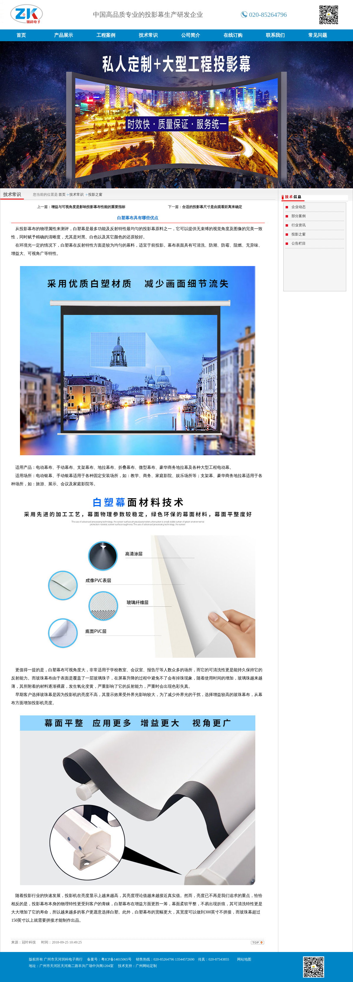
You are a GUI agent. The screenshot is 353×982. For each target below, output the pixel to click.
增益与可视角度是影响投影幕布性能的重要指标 (88, 207)
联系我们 (275, 35)
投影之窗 (95, 194)
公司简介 (190, 35)
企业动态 (299, 207)
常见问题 (317, 35)
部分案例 (299, 216)
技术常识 (148, 35)
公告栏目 (299, 243)
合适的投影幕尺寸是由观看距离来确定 (212, 207)
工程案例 (105, 35)
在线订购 (233, 35)
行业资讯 (299, 225)
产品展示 (63, 35)
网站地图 (244, 959)
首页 (21, 35)
